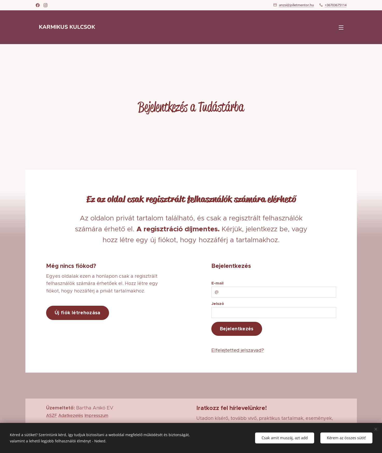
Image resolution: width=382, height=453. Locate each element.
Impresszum (96, 415)
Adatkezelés (70, 415)
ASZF (51, 415)
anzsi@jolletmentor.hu (296, 5)
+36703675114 (336, 5)
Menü (341, 27)
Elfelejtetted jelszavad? (237, 350)
